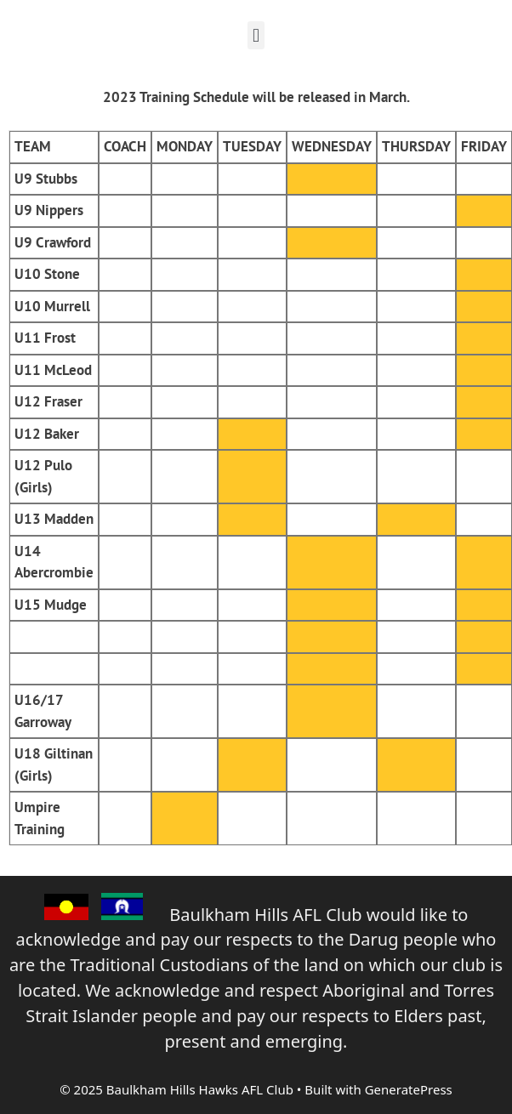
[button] (255, 35)
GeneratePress (408, 1089)
